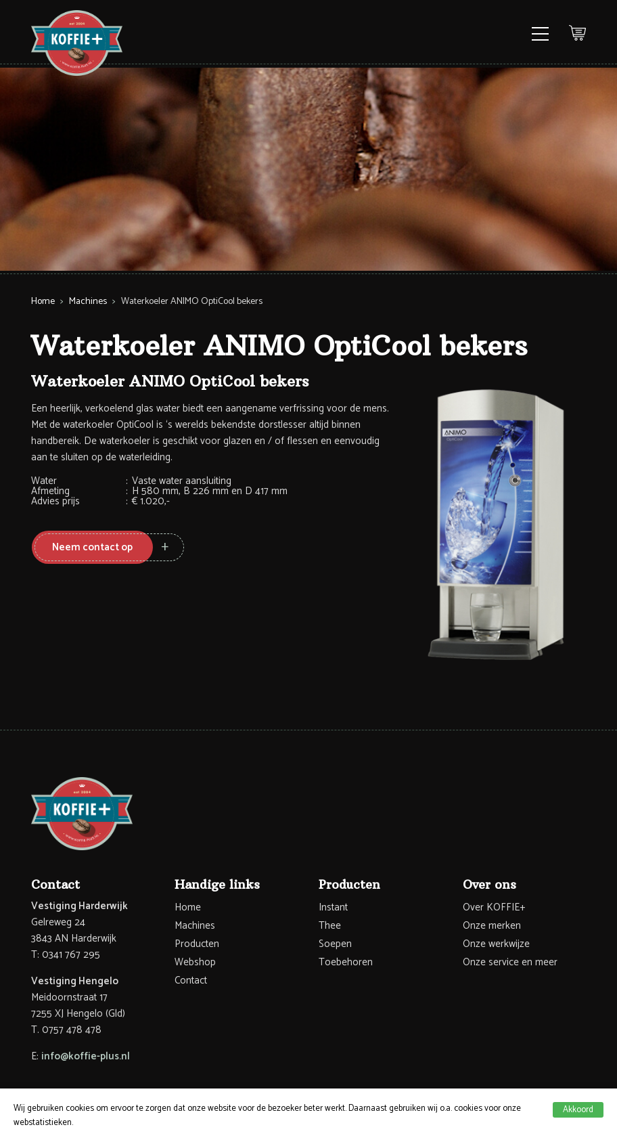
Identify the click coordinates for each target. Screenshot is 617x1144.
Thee (330, 925)
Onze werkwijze (496, 944)
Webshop (195, 962)
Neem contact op (92, 547)
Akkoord (578, 1110)
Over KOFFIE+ (494, 907)
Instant (333, 907)
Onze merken (492, 925)
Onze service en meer (510, 962)
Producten (197, 944)
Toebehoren (346, 962)
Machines (88, 301)
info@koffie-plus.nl (85, 1056)
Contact (191, 980)
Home (43, 301)
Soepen (335, 944)
